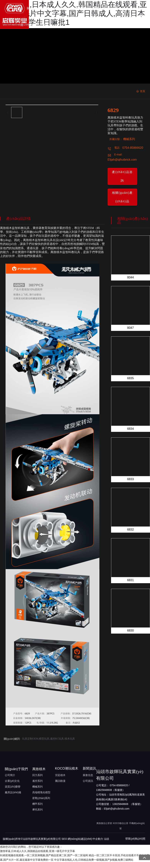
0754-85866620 (132, 147)
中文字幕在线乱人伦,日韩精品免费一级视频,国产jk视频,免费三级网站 (93, 859)
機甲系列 (37, 803)
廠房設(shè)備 (13, 792)
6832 (130, 529)
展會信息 (88, 775)
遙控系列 (37, 780)
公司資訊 (88, 780)
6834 (130, 428)
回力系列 (37, 775)
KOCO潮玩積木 (66, 768)
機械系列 (129, 139)
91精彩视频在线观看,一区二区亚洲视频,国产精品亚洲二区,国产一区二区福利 (44, 855)
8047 (130, 327)
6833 (130, 479)
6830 (130, 630)
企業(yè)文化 (12, 780)
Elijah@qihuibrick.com (122, 159)
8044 (130, 277)
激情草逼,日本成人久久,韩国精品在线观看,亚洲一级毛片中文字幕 (37, 851)
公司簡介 (10, 775)
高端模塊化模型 (41, 792)
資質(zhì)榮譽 (12, 786)
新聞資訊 (89, 768)
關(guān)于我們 (16, 769)
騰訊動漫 (60, 780)
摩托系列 (37, 809)
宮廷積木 (60, 775)
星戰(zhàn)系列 (41, 798)
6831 (130, 580)
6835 (130, 378)
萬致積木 (39, 769)
